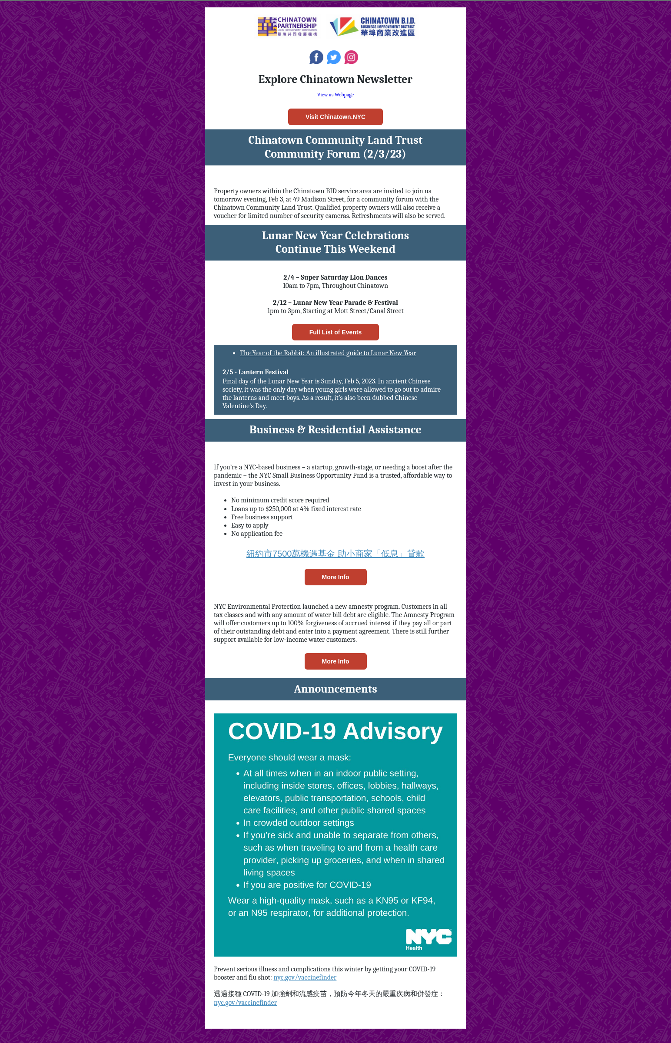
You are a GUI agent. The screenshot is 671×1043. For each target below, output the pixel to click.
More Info (335, 577)
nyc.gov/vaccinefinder (304, 977)
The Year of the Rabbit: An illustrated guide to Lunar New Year (328, 353)
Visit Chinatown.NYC (335, 116)
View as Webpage (335, 95)
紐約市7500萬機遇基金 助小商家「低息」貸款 (335, 553)
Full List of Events (335, 332)
